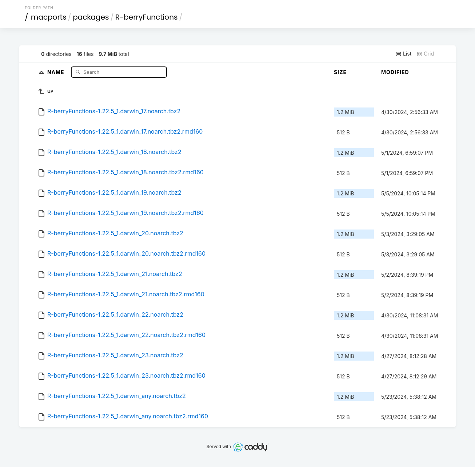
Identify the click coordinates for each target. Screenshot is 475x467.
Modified (395, 72)
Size (340, 72)
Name (56, 72)
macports (49, 17)
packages (91, 17)
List (403, 53)
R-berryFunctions (146, 17)
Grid (425, 53)
